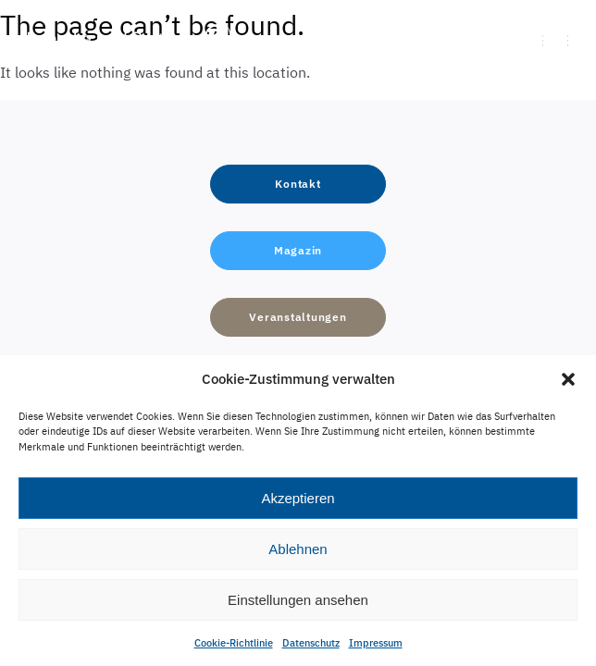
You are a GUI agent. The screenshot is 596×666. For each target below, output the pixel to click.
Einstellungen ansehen (298, 600)
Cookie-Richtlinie (233, 642)
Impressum (376, 642)
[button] (568, 379)
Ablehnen (297, 549)
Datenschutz (311, 642)
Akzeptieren (297, 498)
